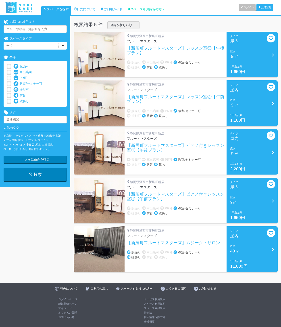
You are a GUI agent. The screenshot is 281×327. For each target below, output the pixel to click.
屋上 (38, 144)
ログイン (247, 7)
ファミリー (44, 140)
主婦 (44, 144)
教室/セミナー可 (27, 83)
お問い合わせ (66, 317)
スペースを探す (56, 9)
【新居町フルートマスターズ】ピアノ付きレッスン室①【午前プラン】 (175, 196)
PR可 (20, 78)
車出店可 (22, 72)
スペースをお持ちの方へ (146, 9)
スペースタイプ (18, 38)
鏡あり (21, 101)
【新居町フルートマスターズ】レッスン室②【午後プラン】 (175, 50)
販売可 (21, 66)
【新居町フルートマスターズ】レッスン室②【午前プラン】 (175, 99)
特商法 (148, 312)
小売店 (30, 144)
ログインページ (67, 299)
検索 (35, 174)
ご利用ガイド (111, 9)
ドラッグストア (22, 135)
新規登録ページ (67, 303)
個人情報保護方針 (154, 317)
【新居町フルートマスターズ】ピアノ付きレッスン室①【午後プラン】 (175, 147)
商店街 (8, 135)
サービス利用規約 (154, 299)
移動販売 (49, 135)
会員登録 (264, 7)
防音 (19, 95)
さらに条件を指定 (35, 159)
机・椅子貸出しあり (16, 149)
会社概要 (149, 321)
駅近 (59, 135)
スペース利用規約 (154, 303)
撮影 (51, 144)
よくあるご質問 (67, 312)
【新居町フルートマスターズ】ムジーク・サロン (173, 243)
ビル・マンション (14, 144)
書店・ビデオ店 (27, 140)
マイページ (65, 308)
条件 (10, 57)
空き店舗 (38, 135)
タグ (10, 112)
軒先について (85, 9)
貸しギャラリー (43, 149)
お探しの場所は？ (19, 21)
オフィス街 (10, 140)
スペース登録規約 (154, 308)
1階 (31, 149)
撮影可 (21, 89)
